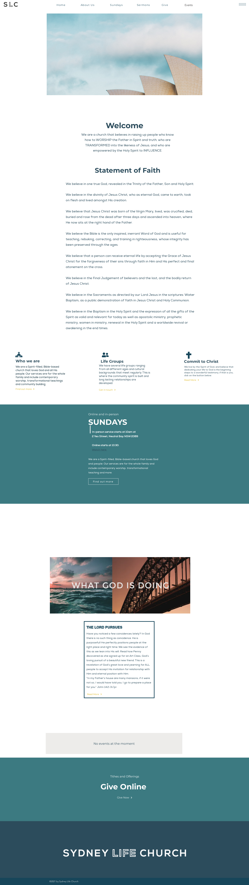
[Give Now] (124, 797)
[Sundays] (117, 4)
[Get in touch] (109, 390)
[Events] (188, 5)
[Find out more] (26, 389)
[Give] (165, 4)
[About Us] (88, 4)
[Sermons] (144, 4)
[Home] (61, 4)
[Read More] (195, 380)
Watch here (99, 449)
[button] (242, 4)
